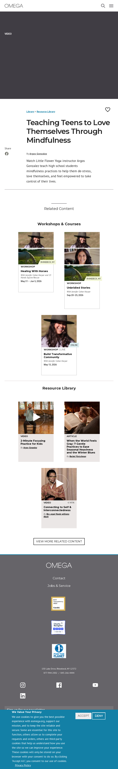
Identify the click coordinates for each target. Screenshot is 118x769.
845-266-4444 (67, 672)
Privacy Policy (23, 765)
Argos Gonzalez (38, 153)
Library (30, 111)
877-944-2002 (50, 672)
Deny (99, 715)
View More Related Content (59, 541)
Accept (83, 715)
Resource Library (46, 111)
